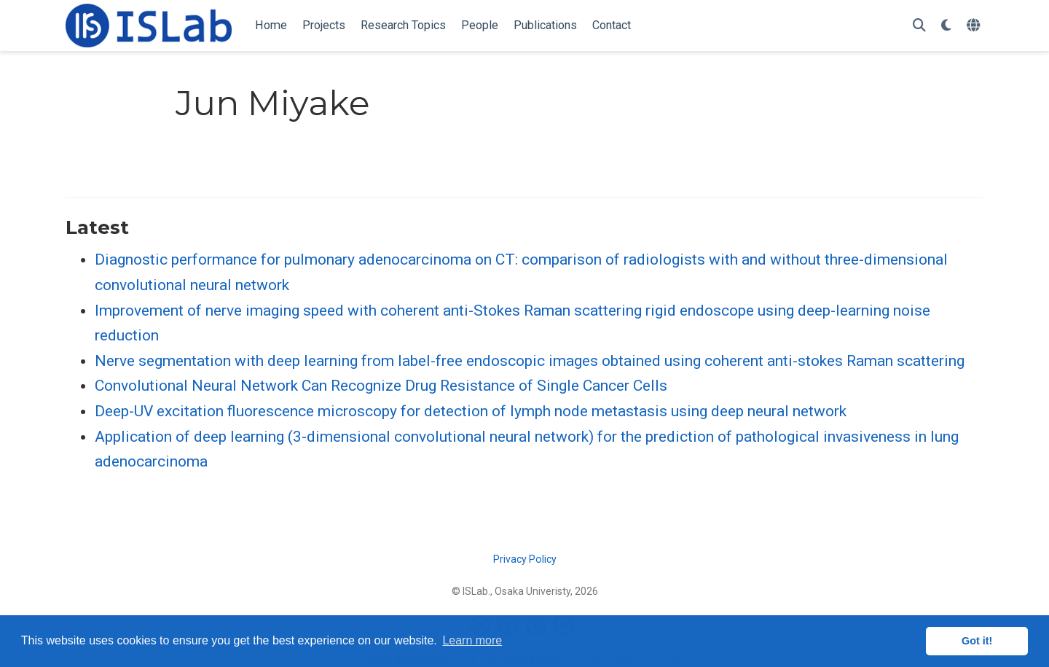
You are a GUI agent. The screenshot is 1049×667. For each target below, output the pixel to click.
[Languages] (975, 25)
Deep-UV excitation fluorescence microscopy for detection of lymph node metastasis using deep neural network (470, 411)
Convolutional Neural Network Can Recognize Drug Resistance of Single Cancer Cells (381, 385)
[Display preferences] (946, 25)
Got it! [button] (977, 641)
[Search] (919, 25)
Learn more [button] (472, 640)
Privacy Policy (525, 559)
